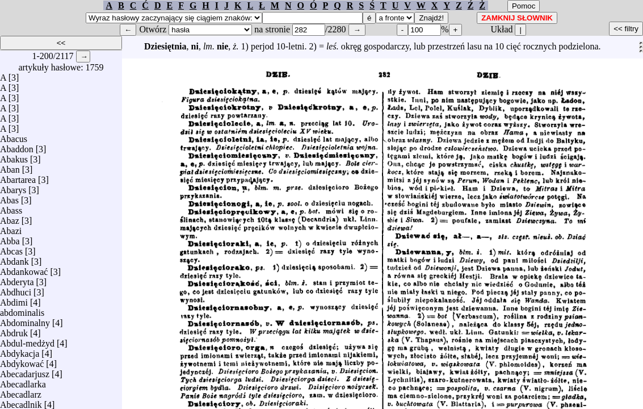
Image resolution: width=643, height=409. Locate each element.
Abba (10, 238)
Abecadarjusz (24, 371)
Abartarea (18, 177)
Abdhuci (15, 289)
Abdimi (14, 299)
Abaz (9, 218)
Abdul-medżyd (27, 340)
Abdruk (14, 330)
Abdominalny (25, 320)
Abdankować (24, 269)
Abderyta (17, 279)
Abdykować (22, 361)
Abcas (11, 248)
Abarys (13, 187)
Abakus (14, 156)
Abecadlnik (21, 402)
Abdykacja (19, 351)
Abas (9, 197)
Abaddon (16, 146)
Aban (10, 167)
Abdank (14, 259)
